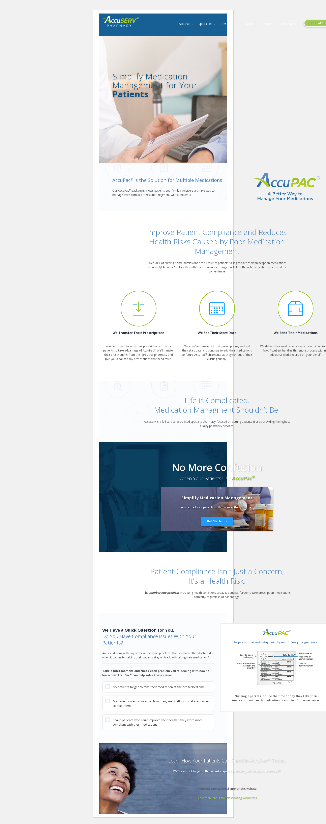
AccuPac (184, 24)
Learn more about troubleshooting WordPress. (227, 798)
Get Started (215, 521)
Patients (249, 24)
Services (268, 24)
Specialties (205, 24)
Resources (289, 24)
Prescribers (228, 24)
